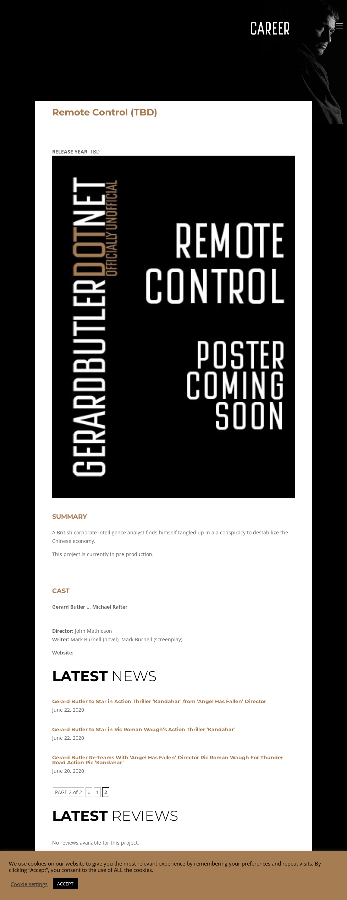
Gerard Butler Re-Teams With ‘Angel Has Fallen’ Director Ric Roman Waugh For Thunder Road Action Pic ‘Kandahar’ (167, 760)
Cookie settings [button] (29, 884)
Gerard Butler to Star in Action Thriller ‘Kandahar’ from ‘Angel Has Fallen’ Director (159, 701)
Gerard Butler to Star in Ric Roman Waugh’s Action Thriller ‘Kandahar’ (144, 729)
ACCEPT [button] (65, 883)
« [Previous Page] (89, 792)
